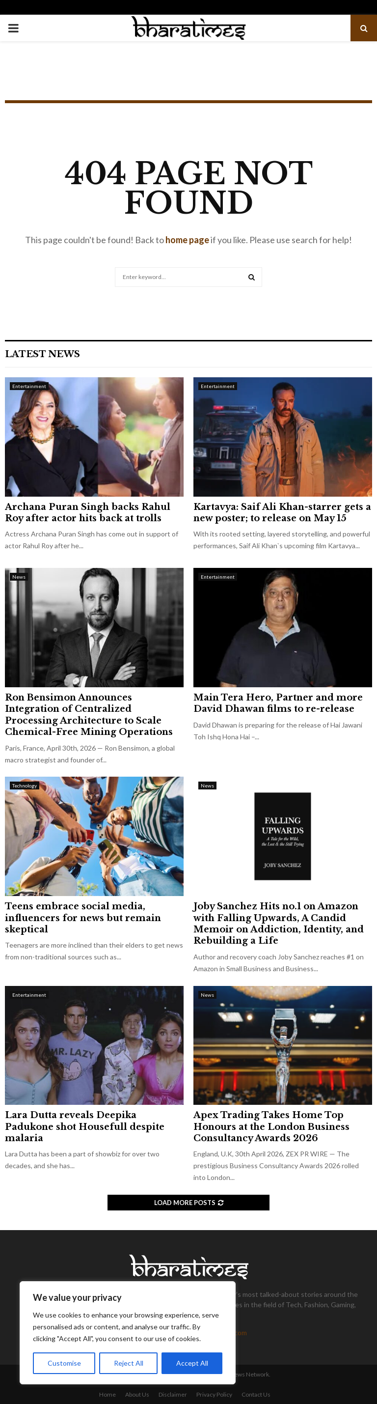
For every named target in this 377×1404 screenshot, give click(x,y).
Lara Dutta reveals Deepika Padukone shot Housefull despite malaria (84, 1127)
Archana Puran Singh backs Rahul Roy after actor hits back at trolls (87, 513)
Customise (64, 1363)
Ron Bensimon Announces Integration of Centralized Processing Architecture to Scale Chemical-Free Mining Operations (89, 714)
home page (187, 239)
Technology (24, 785)
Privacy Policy (214, 1394)
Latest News (42, 354)
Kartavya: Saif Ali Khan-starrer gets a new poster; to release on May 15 (282, 513)
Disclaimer (173, 1394)
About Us (137, 1394)
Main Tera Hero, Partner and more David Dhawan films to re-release (278, 703)
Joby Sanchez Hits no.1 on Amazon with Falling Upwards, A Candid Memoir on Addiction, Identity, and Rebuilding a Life (278, 923)
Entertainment (29, 386)
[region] (128, 1332)
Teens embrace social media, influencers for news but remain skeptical (83, 918)
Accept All (192, 1363)
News (19, 577)
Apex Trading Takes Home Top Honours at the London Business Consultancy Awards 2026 (271, 1127)
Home (107, 1394)
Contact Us (256, 1394)
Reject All (128, 1363)
